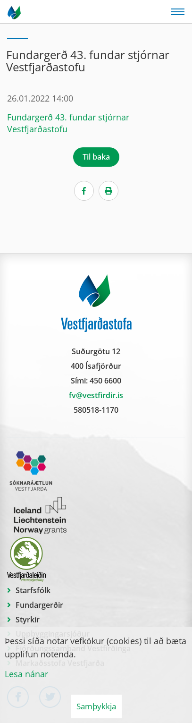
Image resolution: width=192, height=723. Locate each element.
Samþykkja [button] (96, 706)
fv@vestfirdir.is (96, 395)
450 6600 (105, 380)
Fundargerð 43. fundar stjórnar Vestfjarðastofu (68, 123)
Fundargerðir (39, 605)
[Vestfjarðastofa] (15, 12)
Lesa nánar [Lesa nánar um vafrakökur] (26, 674)
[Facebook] (84, 191)
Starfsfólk (33, 590)
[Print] (108, 191)
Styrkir (28, 619)
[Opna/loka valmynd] (178, 12)
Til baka (96, 157)
